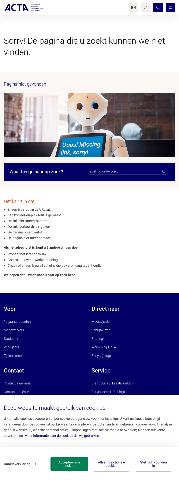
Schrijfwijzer (100, 330)
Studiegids (99, 339)
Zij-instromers (14, 356)
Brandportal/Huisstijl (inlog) (112, 383)
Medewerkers (14, 330)
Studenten (11, 339)
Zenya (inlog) (101, 356)
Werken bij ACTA (103, 347)
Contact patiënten (17, 392)
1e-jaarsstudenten (17, 321)
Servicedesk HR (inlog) (108, 392)
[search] (164, 171)
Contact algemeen (17, 383)
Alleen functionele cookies (111, 464)
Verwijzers (11, 347)
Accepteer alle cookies (69, 464)
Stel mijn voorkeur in (153, 464)
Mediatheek (100, 321)
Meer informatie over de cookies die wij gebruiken (61, 436)
